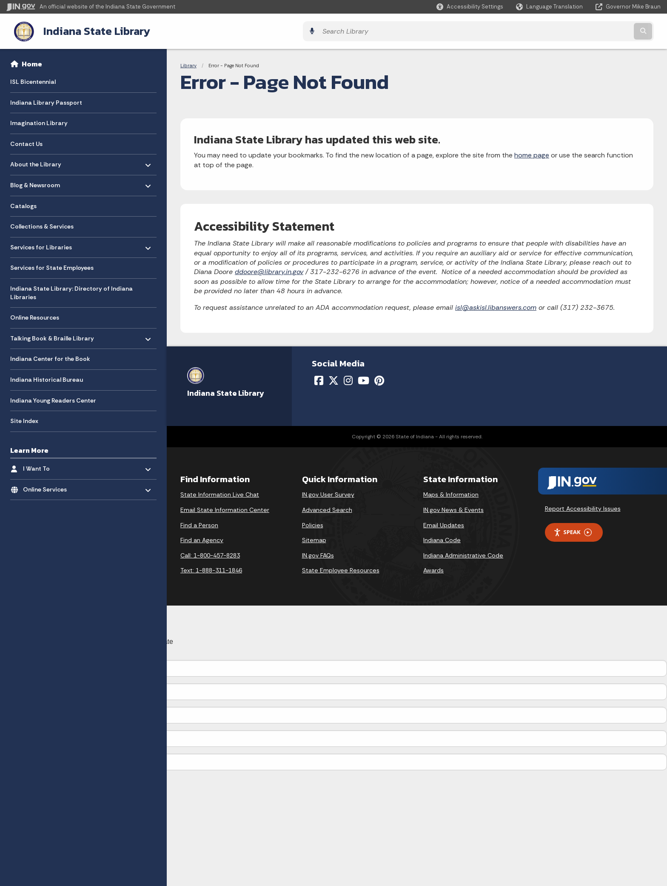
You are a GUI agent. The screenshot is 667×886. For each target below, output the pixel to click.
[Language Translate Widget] (550, 7)
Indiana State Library (88, 30)
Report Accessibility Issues (583, 507)
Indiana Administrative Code (463, 553)
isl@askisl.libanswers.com (495, 305)
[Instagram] (348, 379)
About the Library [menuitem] (35, 160)
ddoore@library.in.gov (269, 270)
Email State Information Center (224, 508)
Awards (433, 569)
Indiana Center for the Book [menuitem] (50, 357)
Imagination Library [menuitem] (39, 122)
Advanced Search (327, 508)
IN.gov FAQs (318, 553)
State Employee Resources (340, 569)
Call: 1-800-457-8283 (210, 553)
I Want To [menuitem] (48, 465)
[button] (469, 7)
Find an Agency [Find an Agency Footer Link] (201, 539)
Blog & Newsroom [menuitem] (35, 181)
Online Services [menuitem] (48, 486)
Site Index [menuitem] (24, 419)
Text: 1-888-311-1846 (211, 569)
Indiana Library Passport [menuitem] (46, 101)
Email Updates (443, 523)
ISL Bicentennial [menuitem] (33, 80)
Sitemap (314, 539)
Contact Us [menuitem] (26, 142)
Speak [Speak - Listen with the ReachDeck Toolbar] (572, 531)
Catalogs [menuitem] (23, 204)
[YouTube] (363, 379)
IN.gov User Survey (328, 493)
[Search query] (580, 30)
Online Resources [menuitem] (34, 316)
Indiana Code (442, 539)
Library (188, 64)
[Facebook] (318, 379)
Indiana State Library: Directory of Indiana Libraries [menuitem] (71, 291)
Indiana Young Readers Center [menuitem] (53, 399)
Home (32, 62)
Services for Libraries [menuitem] (41, 243)
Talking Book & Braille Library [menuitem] (52, 334)
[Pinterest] (379, 379)
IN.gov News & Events (453, 508)
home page (531, 153)
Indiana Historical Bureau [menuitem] (46, 378)
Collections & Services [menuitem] (42, 225)
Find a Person (199, 523)
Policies (312, 523)
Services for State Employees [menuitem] (52, 266)
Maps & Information (451, 493)
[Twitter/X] (333, 379)
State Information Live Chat (219, 493)
